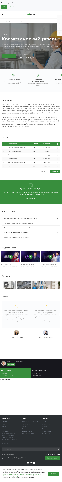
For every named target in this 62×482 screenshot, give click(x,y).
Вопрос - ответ (46, 424)
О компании (6, 418)
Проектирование (27, 429)
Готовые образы (46, 431)
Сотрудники (5, 431)
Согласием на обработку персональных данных (17, 476)
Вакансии (4, 429)
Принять (53, 473)
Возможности (46, 433)
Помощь (45, 418)
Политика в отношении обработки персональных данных (9, 439)
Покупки (44, 421)
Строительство (12, 158)
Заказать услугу (9, 56)
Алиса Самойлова (16, 337)
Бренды (44, 426)
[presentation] (54, 247)
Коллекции (45, 429)
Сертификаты (5, 443)
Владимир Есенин (46, 337)
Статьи (3, 424)
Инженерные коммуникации (30, 421)
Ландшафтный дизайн (14, 151)
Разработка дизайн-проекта (16, 147)
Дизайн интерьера (27, 431)
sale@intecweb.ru (9, 454)
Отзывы (4, 426)
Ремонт (10, 166)
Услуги (24, 418)
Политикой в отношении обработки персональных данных (26, 474)
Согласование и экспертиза (16, 155)
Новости (4, 421)
